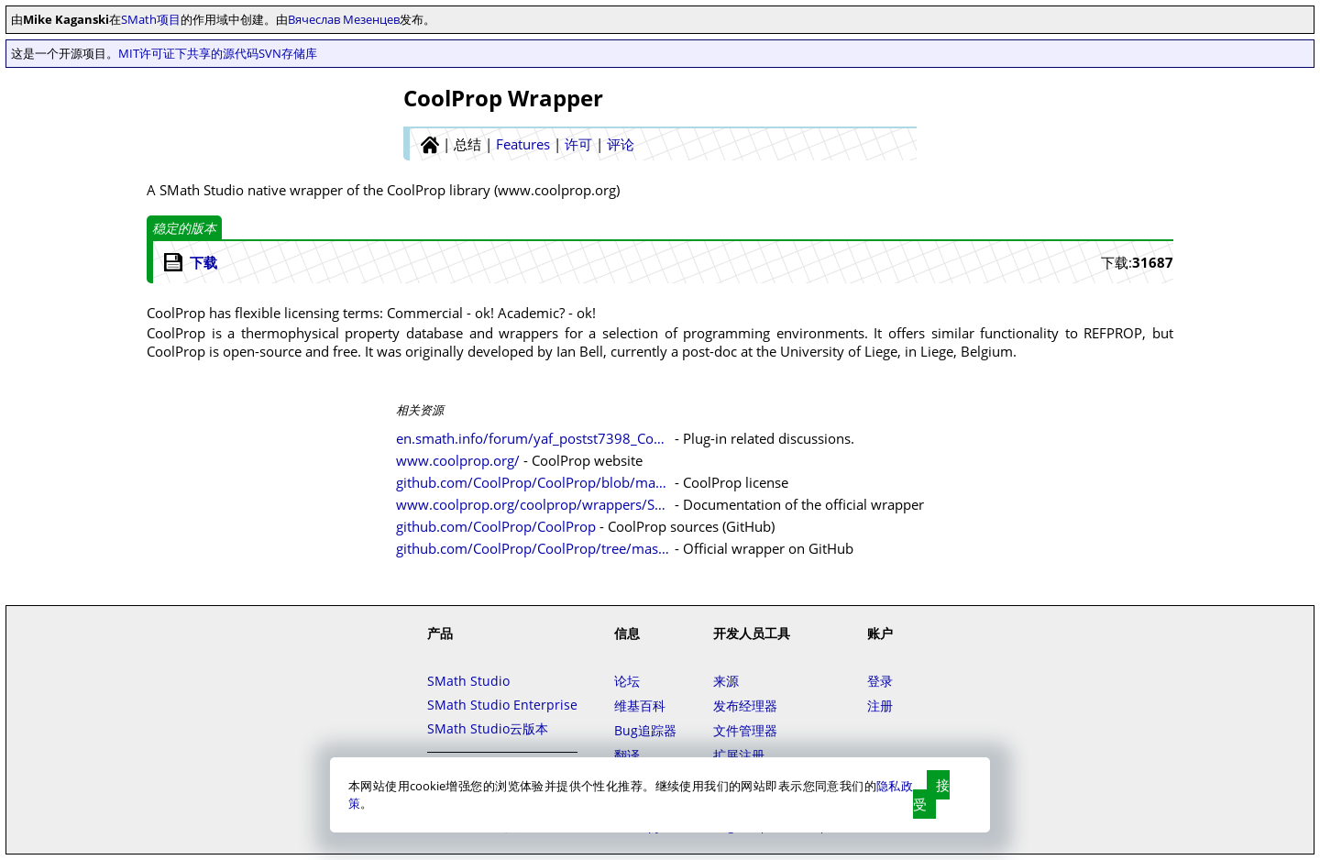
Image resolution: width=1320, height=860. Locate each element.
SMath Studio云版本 (487, 728)
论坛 (627, 680)
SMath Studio (468, 680)
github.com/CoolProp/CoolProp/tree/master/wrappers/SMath (533, 548)
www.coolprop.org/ (458, 460)
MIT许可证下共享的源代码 (188, 53)
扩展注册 (738, 755)
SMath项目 (151, 19)
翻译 (627, 755)
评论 (620, 144)
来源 (726, 680)
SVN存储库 (287, 53)
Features (523, 144)
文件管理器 (745, 730)
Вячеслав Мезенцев (344, 19)
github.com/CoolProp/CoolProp (496, 526)
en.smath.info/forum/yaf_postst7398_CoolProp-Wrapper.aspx (533, 438)
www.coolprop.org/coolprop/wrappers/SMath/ (533, 504)
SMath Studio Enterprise (502, 704)
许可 (578, 144)
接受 (931, 794)
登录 (880, 680)
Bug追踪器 (645, 730)
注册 (880, 705)
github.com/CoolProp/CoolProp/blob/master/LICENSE (533, 482)
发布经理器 (745, 705)
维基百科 (640, 705)
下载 (203, 262)
